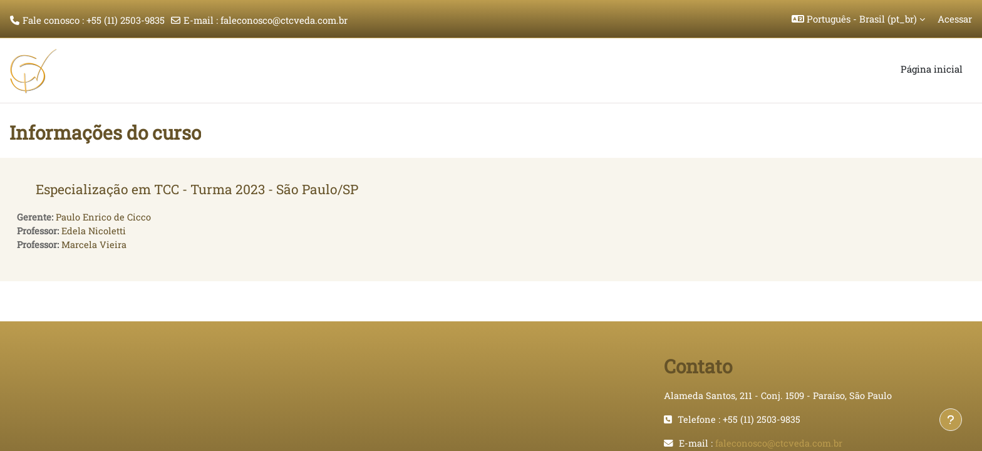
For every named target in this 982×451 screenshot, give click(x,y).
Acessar (955, 19)
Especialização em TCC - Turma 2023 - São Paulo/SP (197, 189)
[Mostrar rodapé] (950, 419)
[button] (858, 19)
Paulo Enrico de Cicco (104, 217)
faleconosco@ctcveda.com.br (284, 20)
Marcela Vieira (95, 245)
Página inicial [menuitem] (932, 69)
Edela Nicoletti (95, 232)
